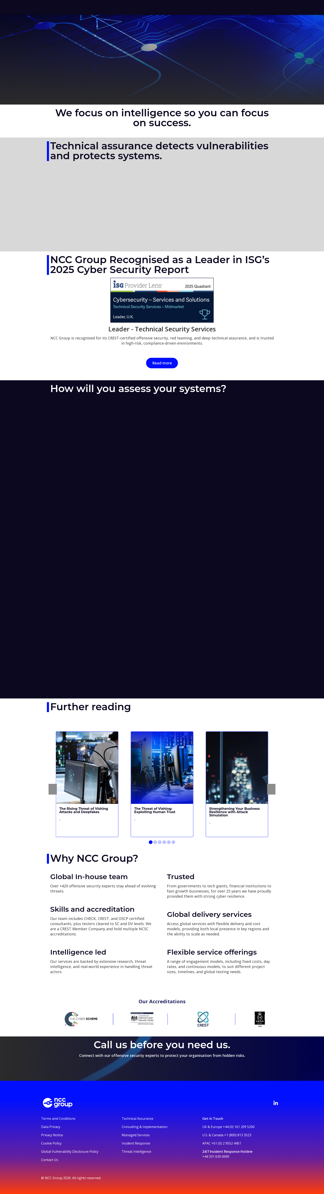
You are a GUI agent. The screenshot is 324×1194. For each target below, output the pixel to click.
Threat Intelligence (136, 1151)
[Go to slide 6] (173, 842)
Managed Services (136, 1135)
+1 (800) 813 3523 (237, 1135)
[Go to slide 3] (160, 842)
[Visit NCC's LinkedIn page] (275, 1103)
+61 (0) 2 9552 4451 (226, 1143)
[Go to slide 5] (169, 842)
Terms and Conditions (58, 1118)
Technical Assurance (137, 1118)
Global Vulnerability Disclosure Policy (69, 1151)
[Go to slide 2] (155, 842)
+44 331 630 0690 (215, 1156)
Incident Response (136, 1143)
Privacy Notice (52, 1135)
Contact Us (49, 1159)
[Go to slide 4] (164, 842)
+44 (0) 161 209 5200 (239, 1127)
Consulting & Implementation (144, 1127)
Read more (162, 362)
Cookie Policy (51, 1143)
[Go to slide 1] (150, 842)
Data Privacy (50, 1127)
